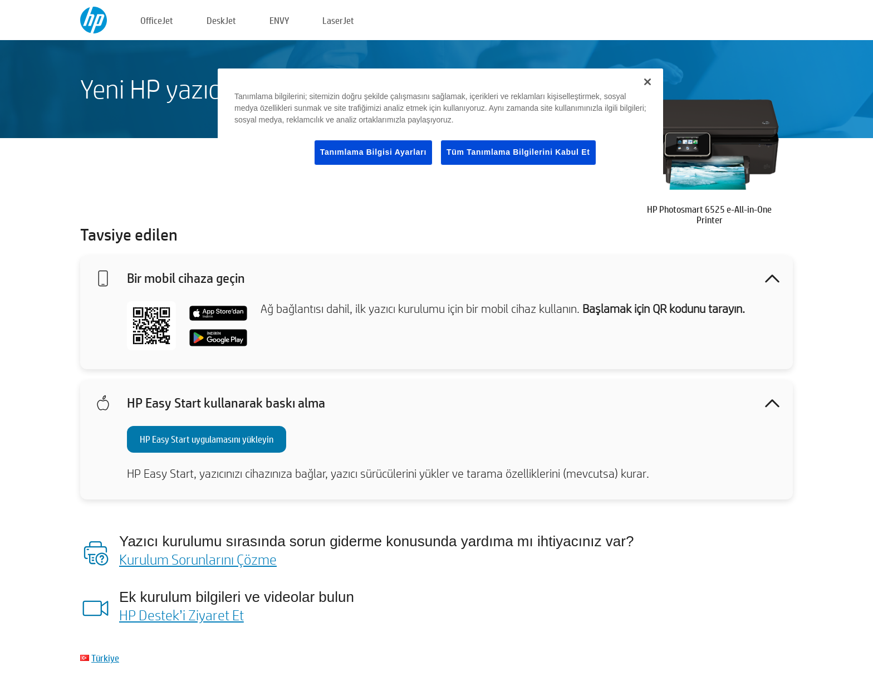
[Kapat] (647, 82)
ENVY (279, 20)
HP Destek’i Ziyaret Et (181, 615)
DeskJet (221, 20)
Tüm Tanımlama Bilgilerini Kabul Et (518, 152)
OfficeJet (156, 20)
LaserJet (338, 20)
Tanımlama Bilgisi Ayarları (373, 152)
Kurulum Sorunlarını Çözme (198, 559)
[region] (440, 125)
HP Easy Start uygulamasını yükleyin (206, 439)
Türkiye (105, 657)
